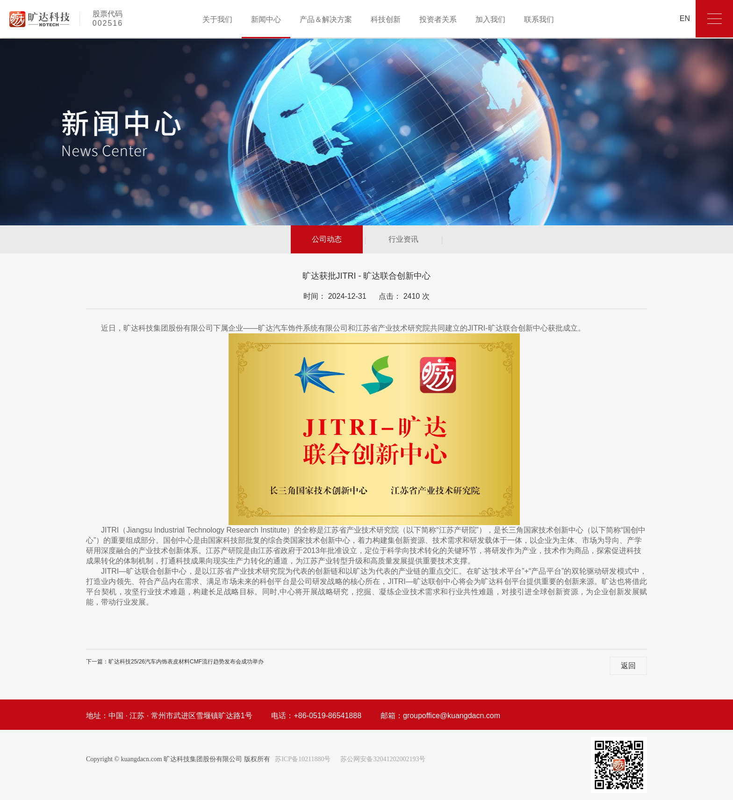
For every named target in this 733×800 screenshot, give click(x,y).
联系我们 (539, 19)
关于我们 (217, 19)
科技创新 (386, 19)
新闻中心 (266, 19)
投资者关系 (438, 19)
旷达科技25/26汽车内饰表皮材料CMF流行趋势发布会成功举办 (186, 661)
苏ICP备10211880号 (302, 759)
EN (685, 18)
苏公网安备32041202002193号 (382, 759)
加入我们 (490, 19)
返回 (628, 666)
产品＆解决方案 (326, 19)
